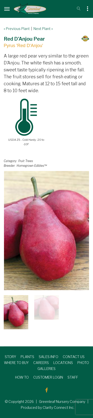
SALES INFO (48, 357)
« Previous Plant (17, 29)
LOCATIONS (63, 363)
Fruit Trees (25, 161)
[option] (46, 230)
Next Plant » (43, 29)
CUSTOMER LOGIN (48, 377)
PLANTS (27, 357)
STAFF (72, 377)
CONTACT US (74, 357)
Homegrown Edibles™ (32, 165)
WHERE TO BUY (16, 363)
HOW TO (22, 377)
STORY (10, 357)
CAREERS (41, 363)
